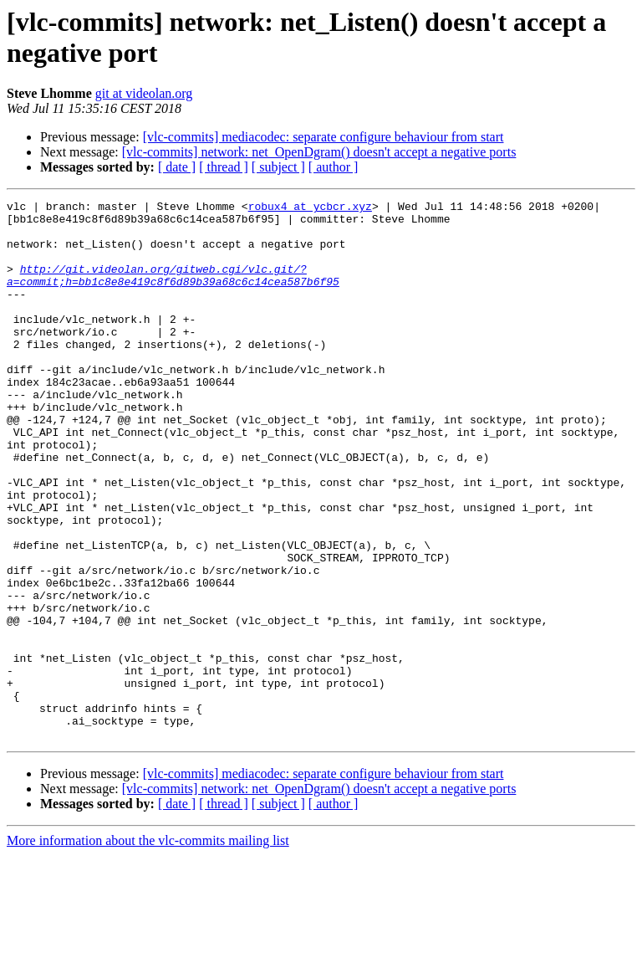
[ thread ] (223, 167)
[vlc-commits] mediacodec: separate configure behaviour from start (323, 137)
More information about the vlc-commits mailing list (148, 948)
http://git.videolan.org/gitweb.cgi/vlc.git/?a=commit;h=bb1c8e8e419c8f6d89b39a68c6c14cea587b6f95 (173, 291)
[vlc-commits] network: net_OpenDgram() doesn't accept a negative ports (319, 152)
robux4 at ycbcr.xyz (310, 208)
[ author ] (333, 167)
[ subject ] (278, 167)
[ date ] (177, 167)
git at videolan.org (144, 93)
